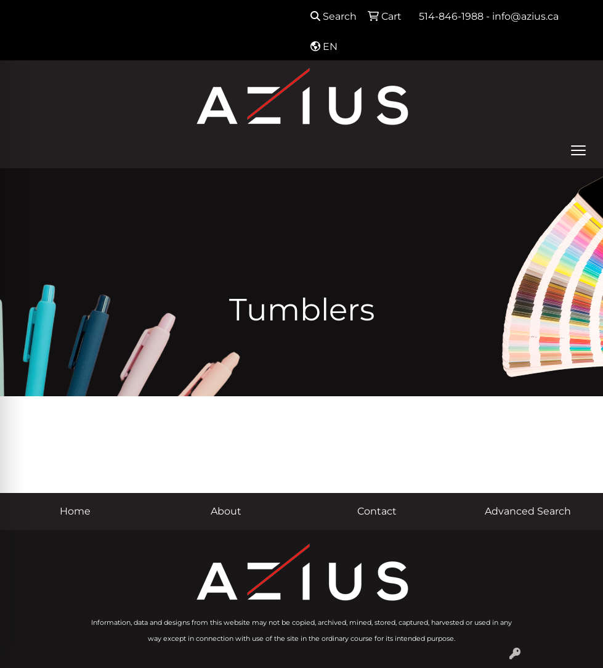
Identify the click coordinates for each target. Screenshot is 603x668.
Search (333, 16)
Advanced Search (528, 511)
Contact (377, 511)
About (226, 511)
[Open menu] (578, 150)
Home (75, 511)
